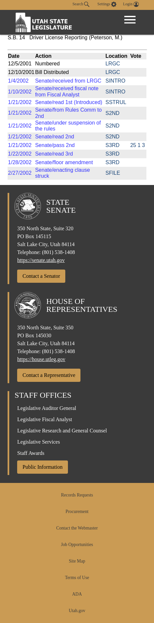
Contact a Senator (41, 276)
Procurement (77, 511)
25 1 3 (137, 145)
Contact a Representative (48, 375)
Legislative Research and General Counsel (62, 430)
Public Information (42, 467)
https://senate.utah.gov (41, 260)
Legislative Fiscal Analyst (44, 419)
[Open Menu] (130, 20)
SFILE (113, 173)
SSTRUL (116, 102)
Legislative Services (38, 442)
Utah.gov (77, 610)
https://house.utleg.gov (41, 359)
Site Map (77, 561)
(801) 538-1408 (58, 252)
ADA (77, 594)
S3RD (113, 145)
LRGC (113, 63)
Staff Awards (30, 453)
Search (81, 4)
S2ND (113, 113)
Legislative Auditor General (46, 408)
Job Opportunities (77, 544)
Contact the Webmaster (77, 528)
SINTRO (115, 81)
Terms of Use (77, 577)
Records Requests (77, 495)
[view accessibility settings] (106, 4)
